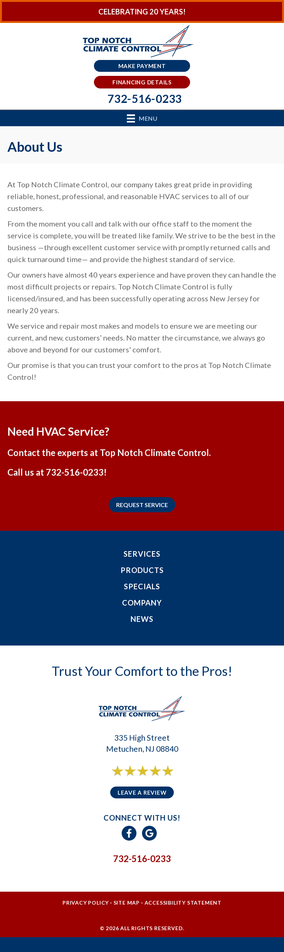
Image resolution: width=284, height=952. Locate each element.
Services (142, 553)
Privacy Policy (85, 902)
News (142, 618)
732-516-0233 (75, 472)
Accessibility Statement (183, 902)
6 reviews (149, 778)
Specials (142, 586)
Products (142, 570)
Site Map (127, 902)
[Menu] (142, 118)
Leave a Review (142, 792)
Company (142, 602)
